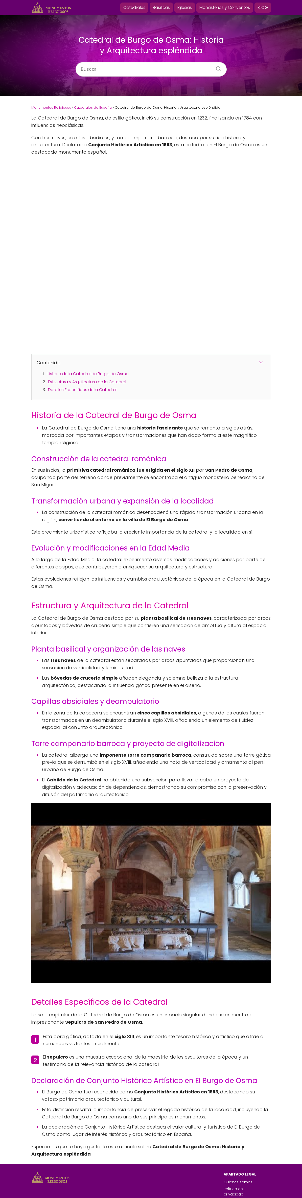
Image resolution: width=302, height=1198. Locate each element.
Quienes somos (238, 1153)
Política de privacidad (233, 1163)
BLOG (263, 7)
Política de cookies (241, 1172)
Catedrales (134, 7)
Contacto (232, 1186)
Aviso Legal (234, 1179)
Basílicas (161, 7)
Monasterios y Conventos (224, 7)
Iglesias (184, 7)
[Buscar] (217, 67)
